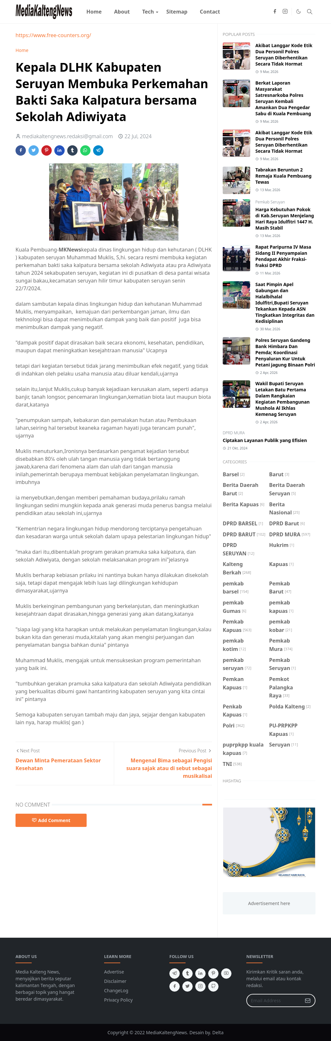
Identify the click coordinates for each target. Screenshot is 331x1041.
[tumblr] (187, 973)
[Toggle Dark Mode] (298, 11)
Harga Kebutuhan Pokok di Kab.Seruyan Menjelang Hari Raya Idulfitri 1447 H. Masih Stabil (284, 218)
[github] (213, 986)
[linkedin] (200, 973)
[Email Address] (274, 1000)
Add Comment (51, 820)
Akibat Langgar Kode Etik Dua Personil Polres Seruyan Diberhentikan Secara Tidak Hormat (283, 54)
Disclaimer (115, 981)
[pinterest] (213, 973)
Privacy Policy (118, 1000)
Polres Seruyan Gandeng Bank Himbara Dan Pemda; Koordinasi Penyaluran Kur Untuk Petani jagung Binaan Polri (285, 352)
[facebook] (275, 11)
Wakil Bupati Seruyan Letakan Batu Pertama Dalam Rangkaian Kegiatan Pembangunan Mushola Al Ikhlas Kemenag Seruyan (282, 398)
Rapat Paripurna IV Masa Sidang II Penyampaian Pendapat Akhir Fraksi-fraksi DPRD (283, 256)
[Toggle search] (309, 11)
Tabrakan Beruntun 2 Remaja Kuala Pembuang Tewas (283, 176)
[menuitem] (94, 11)
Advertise (114, 972)
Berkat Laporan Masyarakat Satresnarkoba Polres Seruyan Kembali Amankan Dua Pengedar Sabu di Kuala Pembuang (283, 98)
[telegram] (174, 973)
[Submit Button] (308, 1000)
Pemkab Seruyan (270, 202)
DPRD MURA (234, 433)
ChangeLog (116, 990)
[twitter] (187, 986)
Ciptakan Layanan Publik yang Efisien (265, 440)
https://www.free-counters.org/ (53, 35)
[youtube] (226, 973)
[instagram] (285, 11)
